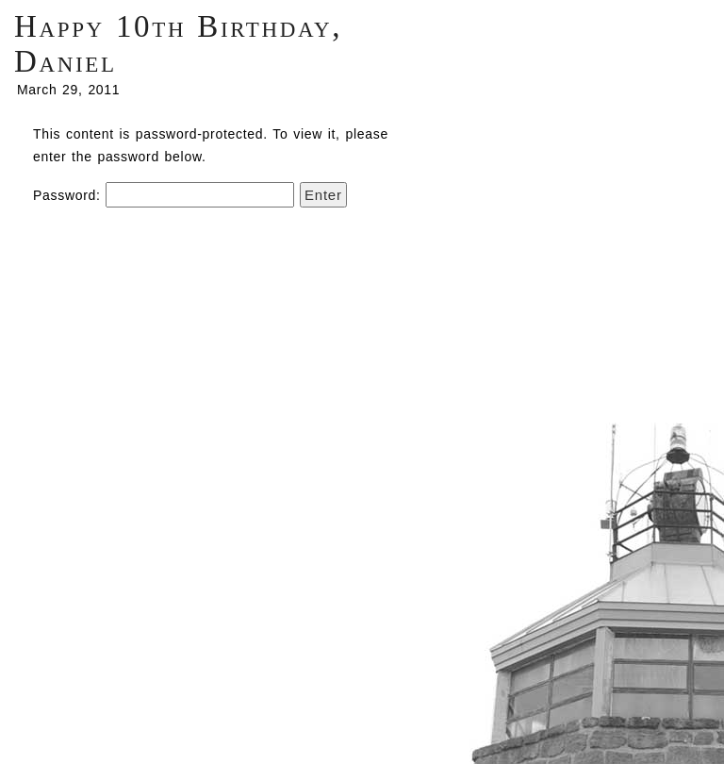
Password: (163, 195)
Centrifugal (594, 589)
